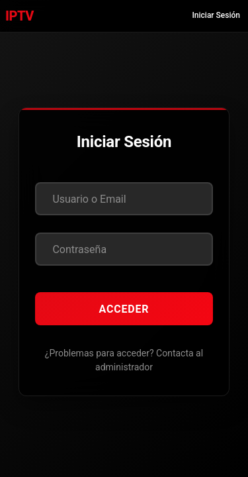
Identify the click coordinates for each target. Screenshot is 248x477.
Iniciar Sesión (216, 15)
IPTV (19, 16)
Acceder (124, 309)
